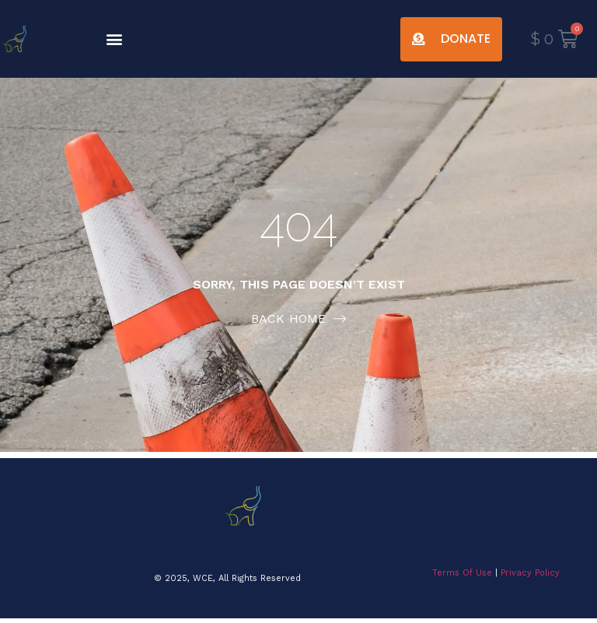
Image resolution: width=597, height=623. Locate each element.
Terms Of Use (462, 573)
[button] (114, 39)
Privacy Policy (530, 573)
